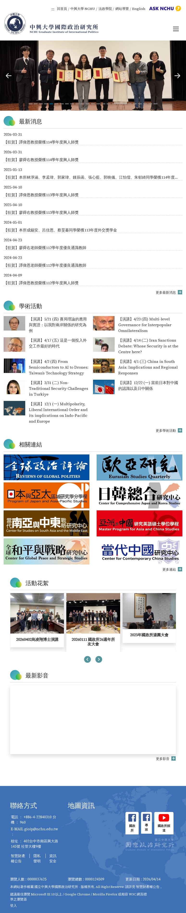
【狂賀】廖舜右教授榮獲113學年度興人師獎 (41, 212)
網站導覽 (122, 8)
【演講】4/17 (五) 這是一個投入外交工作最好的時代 (58, 343)
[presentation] (87, 660)
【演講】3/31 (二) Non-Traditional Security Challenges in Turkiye (58, 388)
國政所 (132, 828)
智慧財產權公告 (18, 858)
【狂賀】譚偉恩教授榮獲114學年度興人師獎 (41, 142)
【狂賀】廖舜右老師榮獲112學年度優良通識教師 (45, 247)
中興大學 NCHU (82, 8)
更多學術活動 (166, 430)
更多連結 (169, 569)
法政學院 (105, 8)
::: (52, 9)
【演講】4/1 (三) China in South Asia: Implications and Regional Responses (148, 367)
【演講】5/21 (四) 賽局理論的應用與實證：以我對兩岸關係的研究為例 (58, 324)
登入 (13, 905)
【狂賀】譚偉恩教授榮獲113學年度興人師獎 (41, 194)
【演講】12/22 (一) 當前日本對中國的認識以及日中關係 (148, 385)
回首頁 (62, 8)
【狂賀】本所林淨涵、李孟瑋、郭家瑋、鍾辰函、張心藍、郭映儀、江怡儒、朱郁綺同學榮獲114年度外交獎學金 (91, 177)
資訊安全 (52, 858)
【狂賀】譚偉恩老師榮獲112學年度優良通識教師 (45, 265)
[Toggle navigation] (175, 29)
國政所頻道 (164, 828)
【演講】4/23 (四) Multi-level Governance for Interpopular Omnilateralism (144, 324)
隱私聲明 (37, 858)
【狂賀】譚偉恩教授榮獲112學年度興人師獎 (41, 282)
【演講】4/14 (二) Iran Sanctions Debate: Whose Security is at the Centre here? (148, 346)
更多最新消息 (166, 292)
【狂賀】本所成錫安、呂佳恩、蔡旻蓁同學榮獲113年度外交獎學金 (60, 230)
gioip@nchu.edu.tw (41, 829)
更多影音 (163, 758)
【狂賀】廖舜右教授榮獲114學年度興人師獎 (41, 159)
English (138, 8)
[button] (8, 75)
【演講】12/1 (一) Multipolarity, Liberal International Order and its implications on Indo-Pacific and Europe (58, 412)
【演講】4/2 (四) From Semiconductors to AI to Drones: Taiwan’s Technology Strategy (58, 367)
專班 (146, 827)
